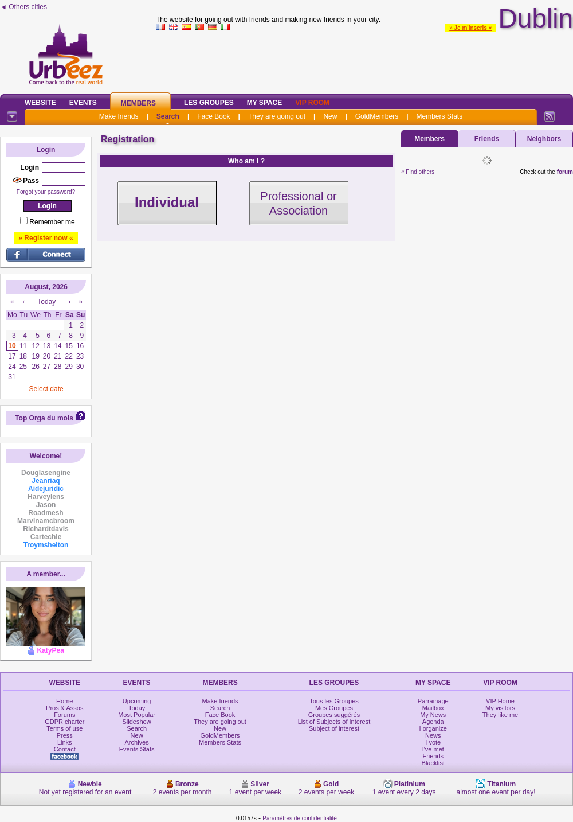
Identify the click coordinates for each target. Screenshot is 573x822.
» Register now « (45, 238)
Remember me (51, 222)
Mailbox (433, 707)
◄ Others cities (23, 7)
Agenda (433, 721)
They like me (500, 714)
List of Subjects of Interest (334, 721)
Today (136, 707)
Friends (486, 139)
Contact (65, 749)
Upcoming (137, 701)
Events (83, 103)
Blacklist (433, 762)
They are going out (276, 116)
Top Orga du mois (44, 418)
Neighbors (544, 139)
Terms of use (64, 728)
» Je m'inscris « (470, 28)
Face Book (213, 116)
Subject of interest (334, 728)
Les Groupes (209, 103)
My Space (264, 103)
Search (167, 116)
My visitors (500, 707)
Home (64, 701)
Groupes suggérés (334, 714)
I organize (433, 728)
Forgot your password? (46, 192)
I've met (433, 749)
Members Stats (440, 116)
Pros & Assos (64, 707)
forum (565, 172)
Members (138, 103)
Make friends (119, 116)
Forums (64, 714)
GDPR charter (64, 721)
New (330, 116)
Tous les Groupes (334, 701)
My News (433, 714)
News (433, 735)
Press (65, 735)
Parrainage (433, 701)
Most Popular (136, 714)
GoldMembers (376, 116)
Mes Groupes (334, 707)
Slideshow (137, 721)
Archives (137, 742)
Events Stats (137, 749)
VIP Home (500, 701)
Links (64, 742)
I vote (433, 742)
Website (40, 103)
